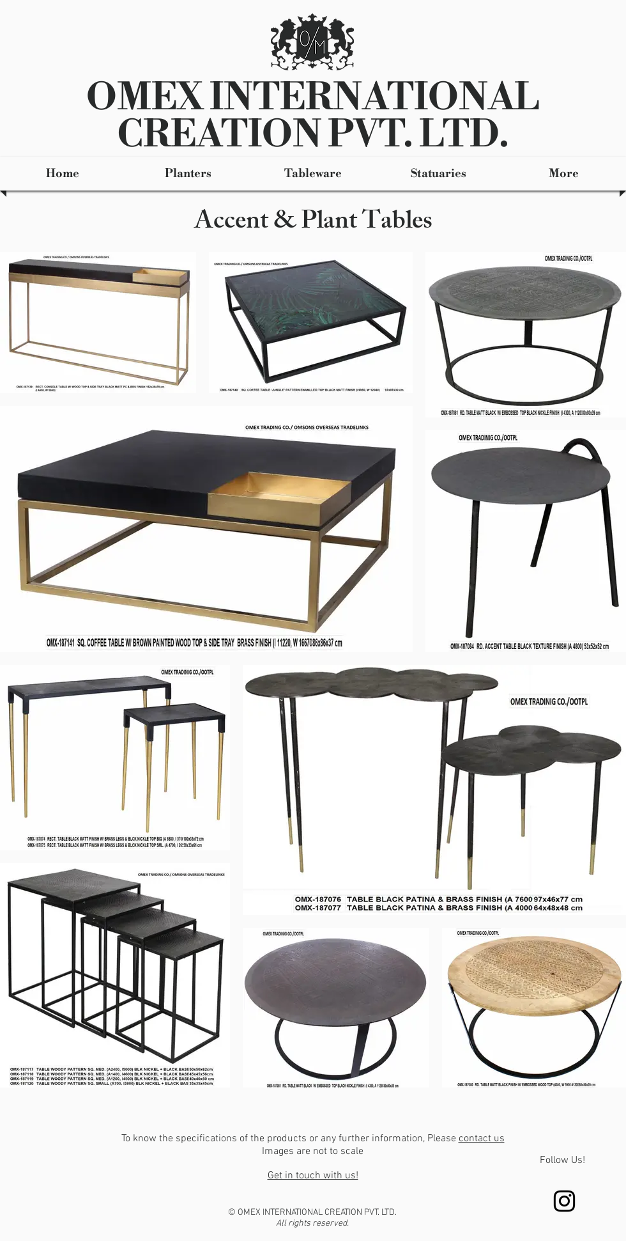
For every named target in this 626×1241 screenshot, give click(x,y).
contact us (482, 1138)
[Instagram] (564, 1201)
